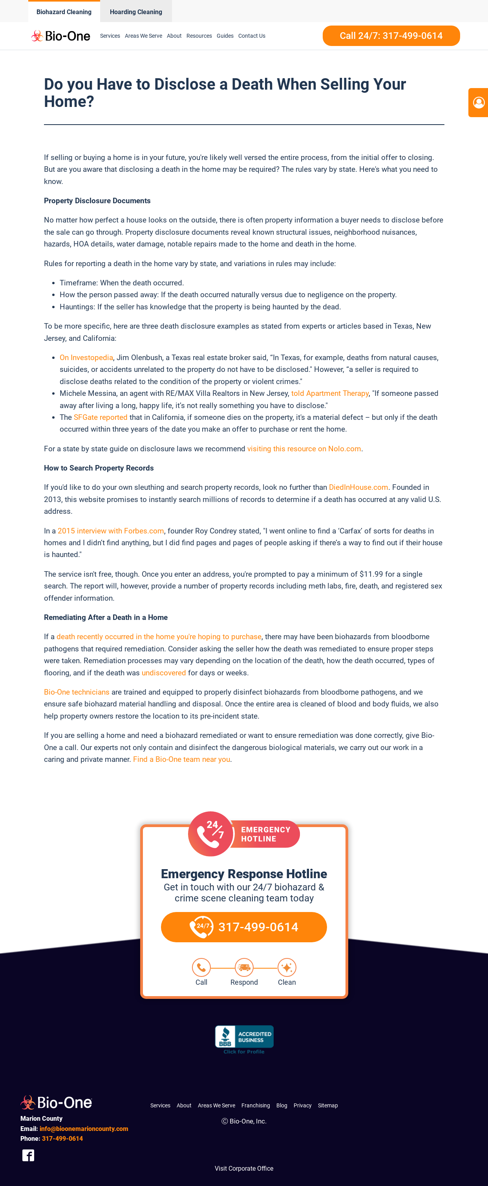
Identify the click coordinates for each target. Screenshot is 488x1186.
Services (110, 36)
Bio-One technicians (77, 692)
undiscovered (164, 672)
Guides (225, 36)
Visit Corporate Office (244, 1168)
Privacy (303, 1105)
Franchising (255, 1105)
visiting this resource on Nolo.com (304, 448)
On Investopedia (86, 357)
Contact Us (251, 36)
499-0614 (62, 1138)
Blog (281, 1105)
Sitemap (328, 1105)
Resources (199, 36)
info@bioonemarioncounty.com (84, 1129)
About (174, 36)
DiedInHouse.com (358, 487)
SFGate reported (101, 417)
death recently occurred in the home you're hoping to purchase (159, 636)
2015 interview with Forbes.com (111, 530)
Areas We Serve (143, 36)
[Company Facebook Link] (28, 1155)
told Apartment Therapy (330, 393)
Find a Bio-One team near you (181, 759)
